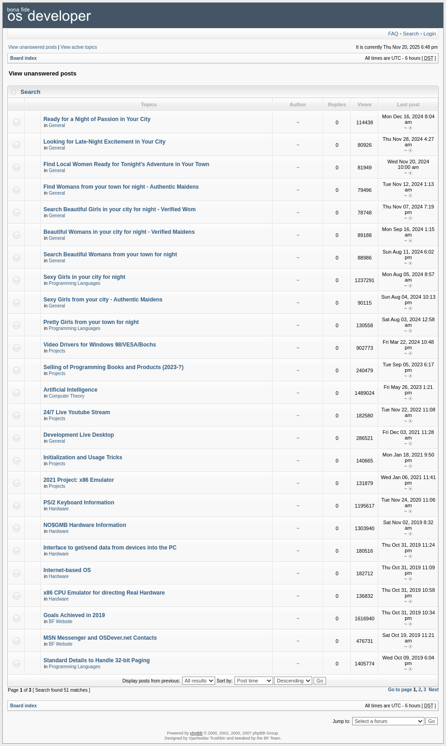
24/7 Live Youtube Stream (76, 412)
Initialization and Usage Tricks (82, 457)
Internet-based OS (67, 570)
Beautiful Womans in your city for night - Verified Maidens (118, 232)
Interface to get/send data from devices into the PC (109, 547)
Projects (57, 350)
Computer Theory (67, 396)
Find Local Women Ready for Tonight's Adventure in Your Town (126, 164)
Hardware (59, 508)
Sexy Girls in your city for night (84, 277)
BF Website (61, 621)
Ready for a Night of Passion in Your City (96, 119)
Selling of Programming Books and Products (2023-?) (113, 367)
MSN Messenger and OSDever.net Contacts (100, 638)
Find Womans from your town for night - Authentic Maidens (121, 187)
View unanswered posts (32, 47)
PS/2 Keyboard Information (78, 502)
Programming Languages (74, 283)
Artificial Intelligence (70, 390)
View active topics (79, 47)
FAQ (393, 33)
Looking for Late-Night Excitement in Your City (104, 142)
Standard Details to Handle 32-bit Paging (96, 660)
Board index (23, 58)
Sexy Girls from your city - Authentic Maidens (102, 299)
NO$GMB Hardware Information (84, 525)
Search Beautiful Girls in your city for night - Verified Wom (119, 209)
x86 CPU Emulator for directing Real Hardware (104, 593)
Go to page (400, 689)
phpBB (196, 733)
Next (434, 689)
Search (411, 33)
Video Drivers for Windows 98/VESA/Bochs (99, 344)
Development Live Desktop (78, 435)
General (57, 125)
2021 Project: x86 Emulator (78, 480)
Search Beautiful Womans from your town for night (110, 254)
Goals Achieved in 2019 (74, 615)
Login (429, 33)
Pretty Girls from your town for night (90, 322)
